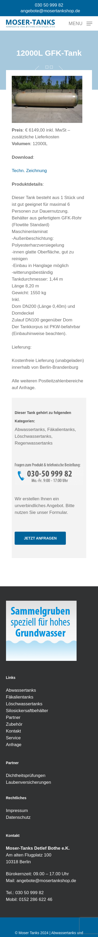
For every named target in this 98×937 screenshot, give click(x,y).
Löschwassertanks (24, 703)
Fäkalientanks (19, 697)
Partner (13, 717)
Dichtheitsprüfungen (25, 775)
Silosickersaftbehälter (27, 710)
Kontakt (13, 731)
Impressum (17, 810)
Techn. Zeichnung (29, 170)
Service (13, 737)
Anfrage (14, 744)
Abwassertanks (21, 690)
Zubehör (14, 724)
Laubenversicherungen (28, 782)
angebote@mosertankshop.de (46, 880)
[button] (80, 23)
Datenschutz (18, 817)
